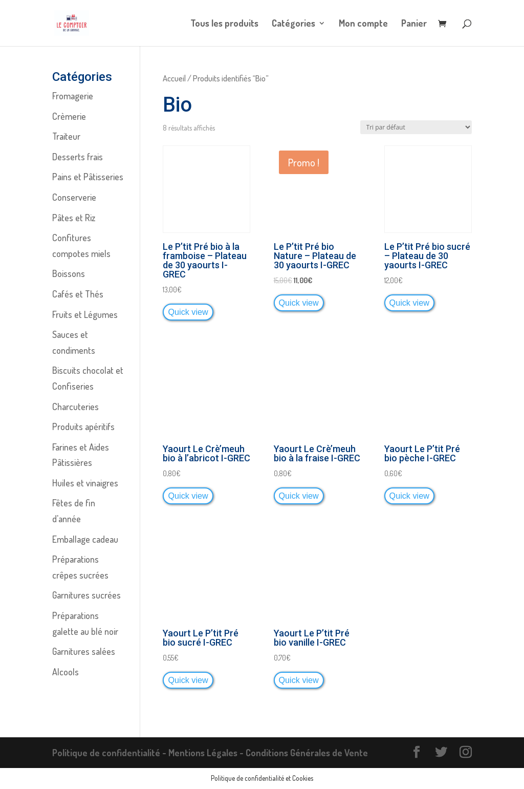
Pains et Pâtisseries (87, 176)
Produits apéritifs (83, 426)
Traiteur (66, 136)
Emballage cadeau (85, 539)
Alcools (65, 671)
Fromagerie (72, 95)
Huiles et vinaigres (85, 482)
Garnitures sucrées (86, 595)
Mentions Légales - (207, 752)
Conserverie (74, 197)
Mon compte (363, 24)
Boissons (68, 273)
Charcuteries (75, 406)
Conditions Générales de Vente (307, 752)
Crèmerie (69, 116)
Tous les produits (224, 24)
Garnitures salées (83, 651)
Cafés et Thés (77, 294)
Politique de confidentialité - (110, 752)
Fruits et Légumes (85, 314)
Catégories (293, 24)
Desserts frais (77, 156)
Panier (414, 24)
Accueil (174, 78)
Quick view (188, 311)
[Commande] (416, 127)
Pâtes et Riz (73, 217)
